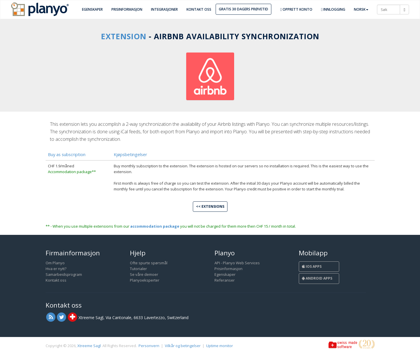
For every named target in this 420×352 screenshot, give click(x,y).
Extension (123, 36)
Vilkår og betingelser (183, 345)
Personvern (149, 345)
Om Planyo (55, 262)
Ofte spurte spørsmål (148, 262)
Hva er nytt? (56, 268)
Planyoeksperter (144, 280)
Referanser (224, 280)
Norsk (361, 9)
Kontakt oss (198, 9)
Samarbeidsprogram (64, 274)
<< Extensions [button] (210, 206)
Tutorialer (138, 268)
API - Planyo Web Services (237, 262)
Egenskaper (92, 9)
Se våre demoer (144, 274)
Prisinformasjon (126, 9)
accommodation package (154, 226)
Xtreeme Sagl (89, 345)
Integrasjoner (164, 9)
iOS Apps (312, 266)
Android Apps (317, 278)
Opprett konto (296, 9)
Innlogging (333, 9)
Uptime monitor (219, 345)
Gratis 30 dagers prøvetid (243, 9)
